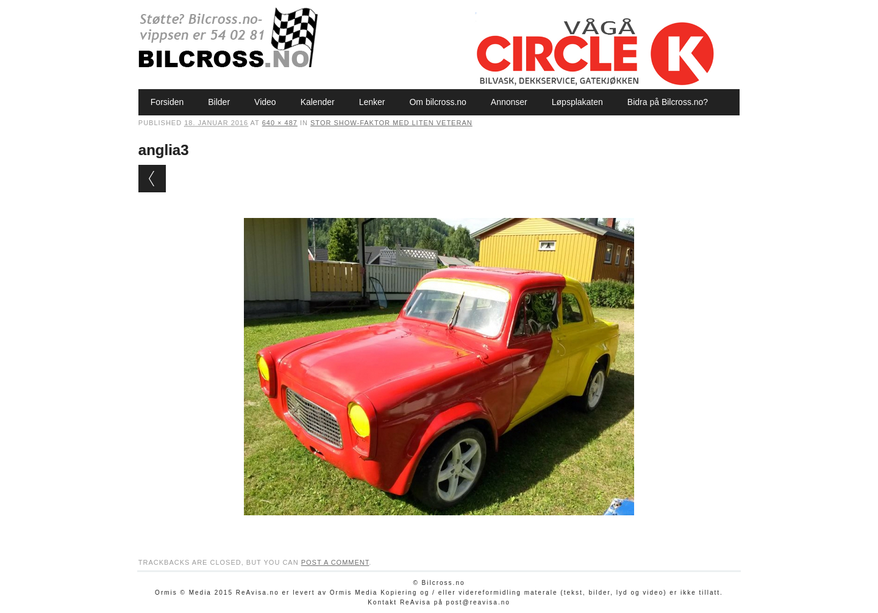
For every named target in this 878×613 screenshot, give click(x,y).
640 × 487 (280, 122)
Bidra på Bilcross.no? (667, 102)
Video (265, 102)
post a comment (335, 562)
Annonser (509, 102)
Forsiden (167, 102)
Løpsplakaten (577, 102)
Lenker (372, 102)
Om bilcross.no (437, 102)
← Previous (152, 178)
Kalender (318, 102)
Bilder (219, 102)
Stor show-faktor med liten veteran (391, 122)
